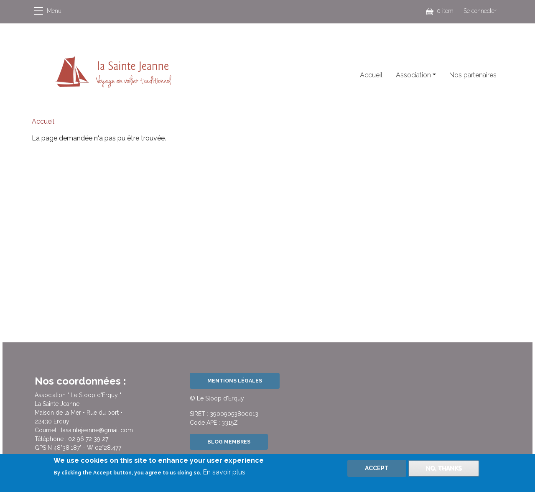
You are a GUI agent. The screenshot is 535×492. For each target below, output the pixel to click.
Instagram (233, 77)
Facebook (213, 77)
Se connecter (480, 11)
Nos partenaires (473, 75)
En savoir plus (224, 475)
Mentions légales (234, 380)
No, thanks (443, 471)
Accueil (371, 75)
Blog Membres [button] (228, 441)
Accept (377, 471)
